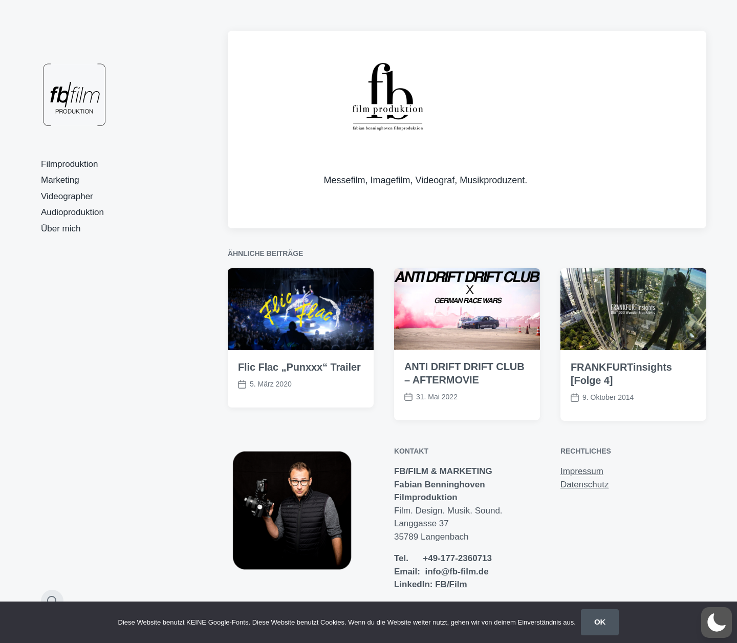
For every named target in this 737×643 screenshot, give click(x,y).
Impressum (581, 471)
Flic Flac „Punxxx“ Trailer (299, 367)
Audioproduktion (72, 212)
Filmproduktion (69, 164)
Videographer (67, 196)
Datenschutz (584, 484)
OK (600, 621)
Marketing (60, 180)
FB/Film (451, 584)
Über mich (60, 228)
